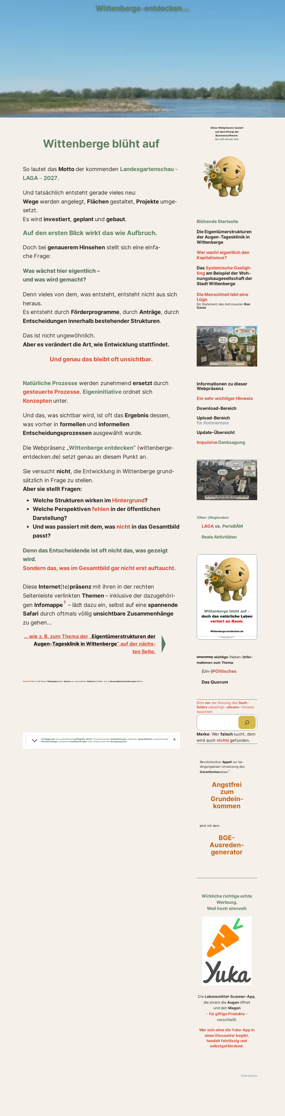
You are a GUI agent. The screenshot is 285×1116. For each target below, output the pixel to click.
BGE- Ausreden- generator (227, 845)
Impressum (249, 1075)
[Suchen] (247, 722)
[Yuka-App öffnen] (227, 952)
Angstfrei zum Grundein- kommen (227, 795)
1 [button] (65, 602)
